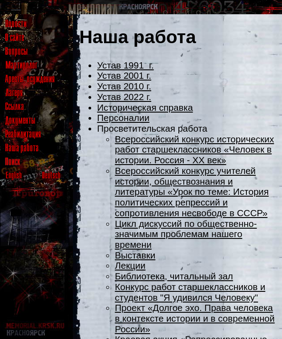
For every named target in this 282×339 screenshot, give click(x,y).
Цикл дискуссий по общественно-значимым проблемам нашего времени (186, 234)
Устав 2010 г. (124, 86)
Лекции (130, 265)
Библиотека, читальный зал (174, 276)
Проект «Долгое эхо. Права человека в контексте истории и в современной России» (194, 318)
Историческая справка (145, 107)
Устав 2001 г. (124, 75)
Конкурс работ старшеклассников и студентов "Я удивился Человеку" (190, 292)
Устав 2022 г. (124, 97)
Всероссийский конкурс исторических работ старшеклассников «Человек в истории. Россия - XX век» (194, 149)
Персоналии (123, 118)
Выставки (135, 255)
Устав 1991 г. (125, 65)
